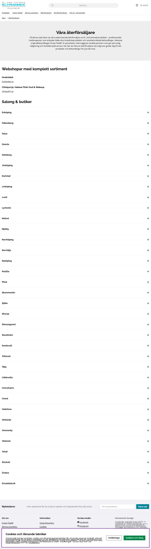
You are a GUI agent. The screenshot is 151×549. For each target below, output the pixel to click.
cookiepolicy (34, 542)
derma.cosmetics (31, 13)
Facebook (84, 522)
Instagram (84, 526)
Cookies (43, 526)
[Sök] (83, 5)
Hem (4, 18)
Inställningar (114, 538)
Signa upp (142, 506)
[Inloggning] (144, 5)
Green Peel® (18, 13)
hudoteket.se (8, 81)
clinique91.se (7, 91)
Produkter (6, 13)
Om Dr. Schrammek (77, 13)
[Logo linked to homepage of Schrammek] (13, 5)
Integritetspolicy (47, 523)
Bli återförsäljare (60, 13)
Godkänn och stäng (134, 538)
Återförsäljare (46, 13)
